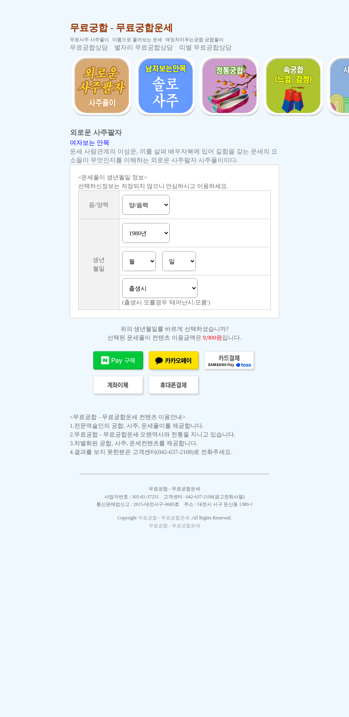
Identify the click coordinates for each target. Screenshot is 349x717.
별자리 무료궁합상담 (143, 47)
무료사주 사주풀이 (89, 39)
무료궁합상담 (89, 47)
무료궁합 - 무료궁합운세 (121, 28)
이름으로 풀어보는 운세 (137, 39)
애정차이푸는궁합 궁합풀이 (194, 39)
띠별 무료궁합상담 (205, 47)
